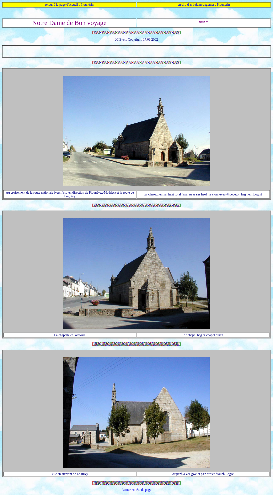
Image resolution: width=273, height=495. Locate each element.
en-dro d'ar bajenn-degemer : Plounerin (204, 4)
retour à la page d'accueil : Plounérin (69, 4)
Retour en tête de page (136, 489)
